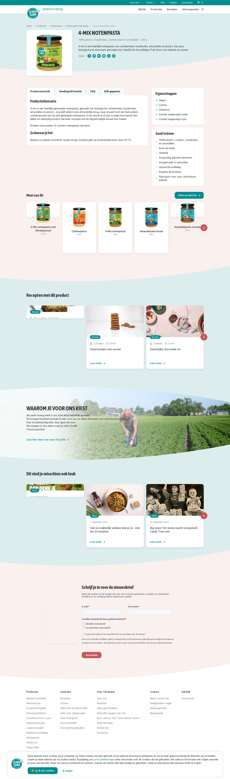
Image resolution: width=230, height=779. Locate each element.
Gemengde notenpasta (77, 26)
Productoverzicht (40, 91)
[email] (99, 56)
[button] (189, 195)
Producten (41, 26)
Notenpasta (56, 26)
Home (29, 26)
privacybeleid (101, 759)
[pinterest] (104, 56)
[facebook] (89, 56)
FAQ (92, 91)
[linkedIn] (109, 56)
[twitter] (94, 56)
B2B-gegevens (112, 91)
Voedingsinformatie (70, 91)
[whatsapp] (114, 56)
